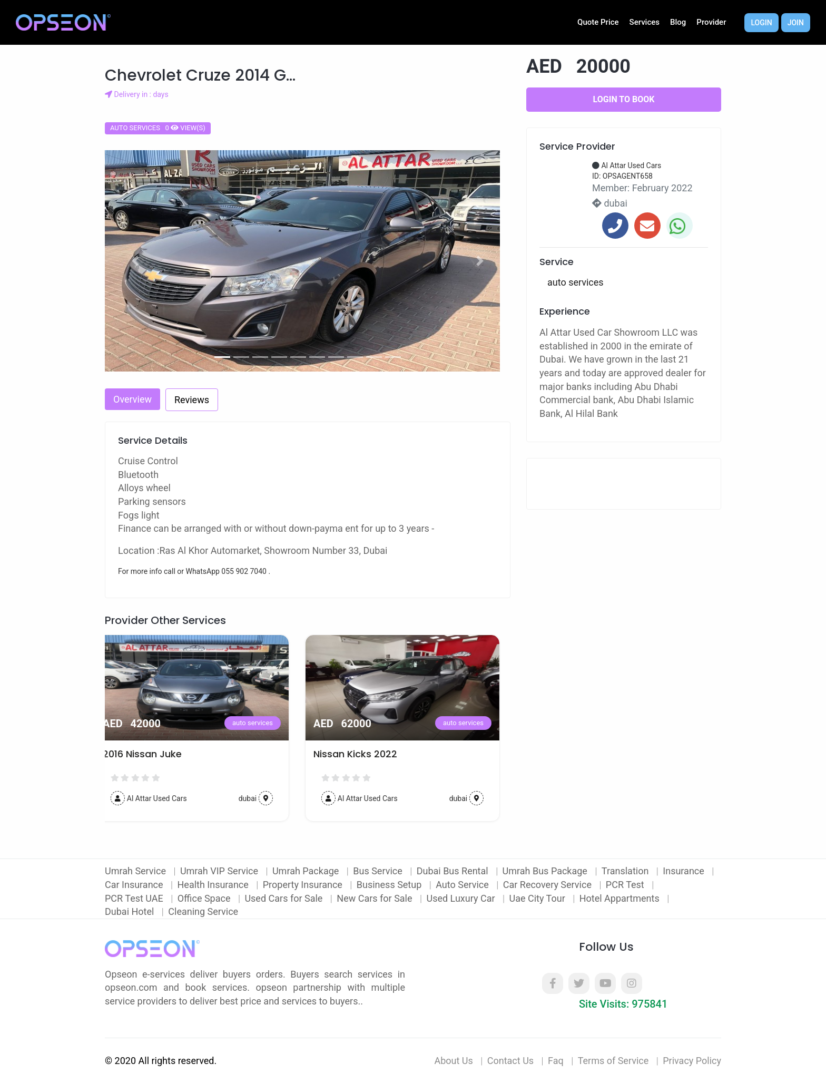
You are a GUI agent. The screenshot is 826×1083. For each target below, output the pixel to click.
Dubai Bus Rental (453, 870)
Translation (626, 870)
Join (796, 22)
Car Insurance (135, 884)
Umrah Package (306, 870)
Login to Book (624, 99)
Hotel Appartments (620, 898)
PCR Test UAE (135, 898)
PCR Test (626, 884)
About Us (453, 1060)
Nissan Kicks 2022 (366, 754)
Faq (556, 1060)
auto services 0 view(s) (157, 128)
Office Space (205, 898)
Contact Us (510, 1060)
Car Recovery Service (548, 884)
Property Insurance (304, 884)
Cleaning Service (203, 911)
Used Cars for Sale (284, 898)
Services (645, 22)
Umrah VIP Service (220, 870)
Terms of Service (613, 1060)
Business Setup (390, 884)
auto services (263, 723)
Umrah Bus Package (546, 870)
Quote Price (598, 22)
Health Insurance (214, 884)
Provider (711, 22)
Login (761, 22)
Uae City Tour (538, 898)
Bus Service (379, 870)
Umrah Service (136, 870)
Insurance (684, 870)
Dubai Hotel (130, 911)
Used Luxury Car (461, 898)
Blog (678, 22)
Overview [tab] (132, 399)
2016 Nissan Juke (152, 754)
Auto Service (463, 884)
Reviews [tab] (191, 399)
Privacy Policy (692, 1060)
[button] (135, 261)
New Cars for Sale (376, 898)
